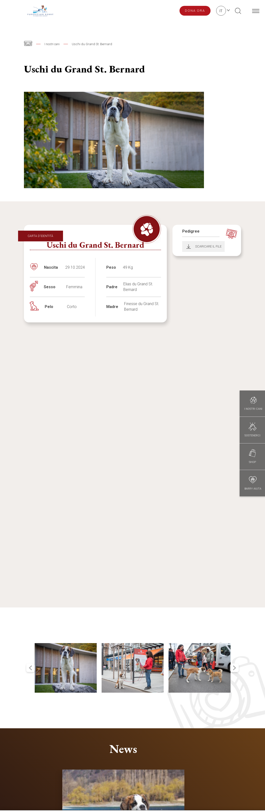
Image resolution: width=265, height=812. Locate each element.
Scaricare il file (208, 246)
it (221, 11)
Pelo (49, 306)
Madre (112, 306)
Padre (111, 287)
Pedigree (191, 231)
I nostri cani (53, 44)
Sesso (49, 287)
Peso (111, 267)
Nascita (51, 267)
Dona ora (195, 10)
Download (187, 246)
